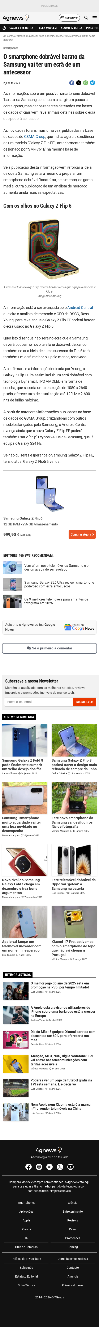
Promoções (72, 1238)
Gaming (73, 1247)
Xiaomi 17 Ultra (71, 28)
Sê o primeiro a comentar (49, 648)
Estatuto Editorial (26, 1276)
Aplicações (26, 1211)
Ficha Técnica (26, 1285)
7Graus (59, 1297)
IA (26, 1238)
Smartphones (26, 1202)
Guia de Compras (26, 1247)
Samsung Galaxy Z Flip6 (23, 518)
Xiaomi (26, 1229)
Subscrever (84, 702)
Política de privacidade (26, 1258)
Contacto (73, 1267)
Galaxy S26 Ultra (21, 28)
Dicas (72, 1229)
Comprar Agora (81, 534)
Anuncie (73, 1276)
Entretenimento (73, 1211)
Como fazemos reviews (73, 1258)
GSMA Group (34, 137)
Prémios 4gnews (72, 1285)
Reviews (72, 1220)
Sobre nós (26, 1267)
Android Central (80, 308)
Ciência (72, 1202)
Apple (26, 1220)
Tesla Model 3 (47, 28)
